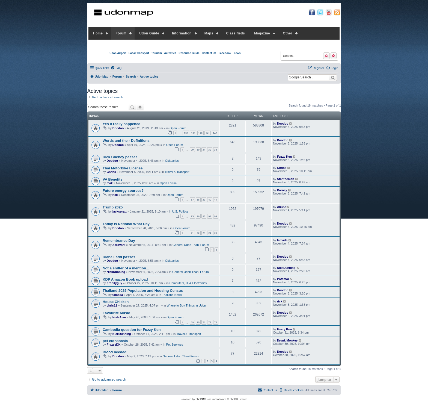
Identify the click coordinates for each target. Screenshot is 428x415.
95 (192, 216)
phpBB (200, 399)
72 (209, 322)
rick (115, 194)
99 (215, 216)
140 (200, 133)
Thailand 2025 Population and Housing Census (143, 291)
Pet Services (174, 344)
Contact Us (209, 53)
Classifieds (235, 33)
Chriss (111, 171)
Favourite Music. (117, 313)
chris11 (112, 305)
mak (110, 183)
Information (182, 33)
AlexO (281, 206)
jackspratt (119, 211)
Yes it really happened (122, 124)
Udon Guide (149, 33)
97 (204, 216)
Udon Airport (117, 53)
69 (192, 322)
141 (208, 133)
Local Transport (139, 53)
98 (209, 216)
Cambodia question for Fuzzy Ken (131, 330)
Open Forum (178, 128)
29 (192, 149)
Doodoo (118, 128)
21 (192, 233)
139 (193, 133)
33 (215, 149)
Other (287, 33)
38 (198, 199)
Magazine (262, 33)
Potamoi (283, 279)
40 (209, 199)
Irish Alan (119, 317)
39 (204, 199)
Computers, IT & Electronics (188, 283)
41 (215, 199)
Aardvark (119, 244)
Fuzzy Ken (284, 156)
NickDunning (116, 271)
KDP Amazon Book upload (125, 279)
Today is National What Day (126, 224)
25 (215, 233)
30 (198, 149)
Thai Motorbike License (123, 168)
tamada (282, 240)
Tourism (156, 53)
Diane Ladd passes (119, 257)
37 (192, 199)
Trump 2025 (113, 207)
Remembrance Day (119, 241)
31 (204, 149)
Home (98, 33)
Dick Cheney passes (120, 157)
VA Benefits (113, 179)
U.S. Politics (180, 211)
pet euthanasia (115, 341)
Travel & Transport (177, 171)
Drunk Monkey (287, 340)
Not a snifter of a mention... (126, 268)
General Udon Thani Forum (191, 244)
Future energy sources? (123, 191)
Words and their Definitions (126, 141)
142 (215, 133)
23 (204, 233)
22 (198, 233)
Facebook (224, 53)
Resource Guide (189, 53)
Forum (120, 33)
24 (209, 233)
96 (198, 216)
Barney (282, 190)
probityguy (114, 283)
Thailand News (172, 294)
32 (209, 149)
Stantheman (285, 179)
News (236, 53)
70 (198, 322)
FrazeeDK (114, 344)
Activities (170, 53)
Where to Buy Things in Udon (186, 305)
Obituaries (172, 160)
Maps (208, 33)
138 (186, 133)
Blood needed (114, 352)
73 (215, 322)
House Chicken (116, 302)
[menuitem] (116, 68)
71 (204, 322)
